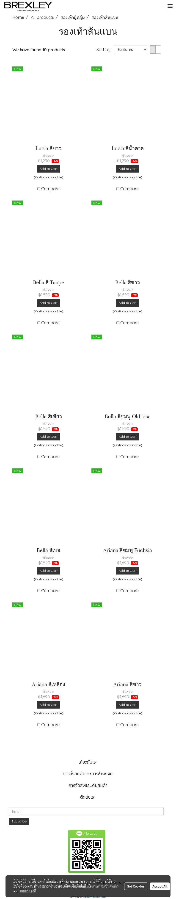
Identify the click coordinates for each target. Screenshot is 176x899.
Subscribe (19, 821)
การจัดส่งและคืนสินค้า (88, 785)
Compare (50, 188)
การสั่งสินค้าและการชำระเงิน (88, 773)
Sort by (105, 49)
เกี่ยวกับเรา (88, 762)
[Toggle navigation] (170, 6)
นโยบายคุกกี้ (28, 891)
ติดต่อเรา (88, 797)
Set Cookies (135, 886)
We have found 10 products (38, 49)
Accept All (159, 886)
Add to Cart (49, 169)
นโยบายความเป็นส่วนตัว (102, 886)
